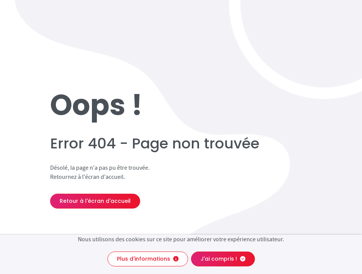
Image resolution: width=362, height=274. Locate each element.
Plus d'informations (148, 259)
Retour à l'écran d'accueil (95, 201)
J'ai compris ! (223, 259)
